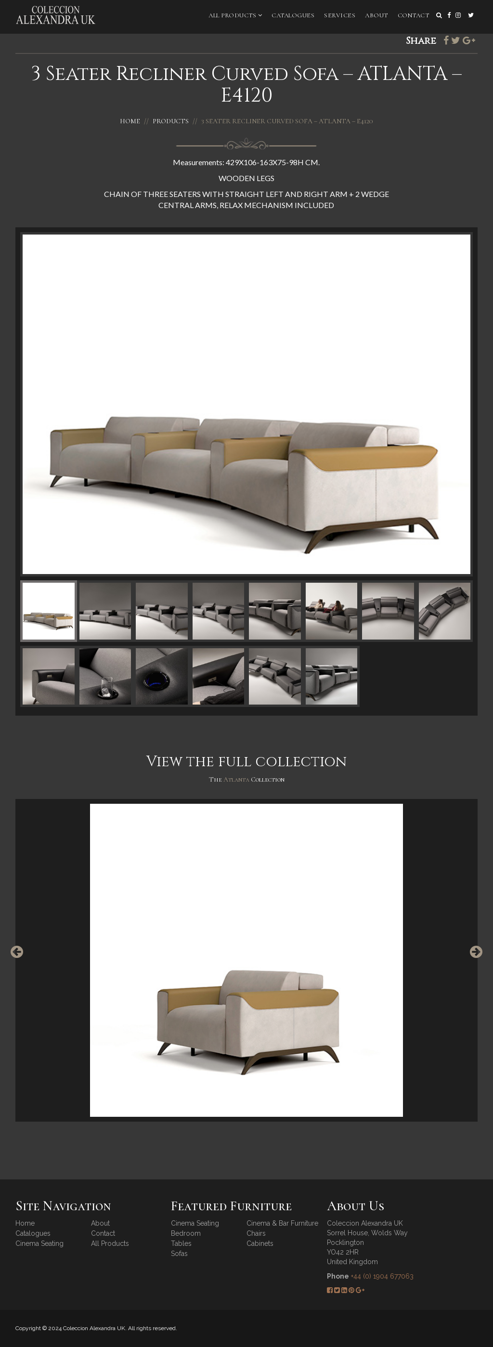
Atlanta (237, 779)
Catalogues (293, 15)
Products (171, 121)
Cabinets (259, 1243)
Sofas (179, 1253)
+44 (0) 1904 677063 (382, 1276)
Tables (181, 1243)
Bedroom (186, 1233)
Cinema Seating (39, 1243)
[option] (246, 960)
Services (339, 15)
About (376, 15)
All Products (235, 15)
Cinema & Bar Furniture (282, 1223)
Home (130, 121)
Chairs (256, 1233)
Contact (413, 15)
